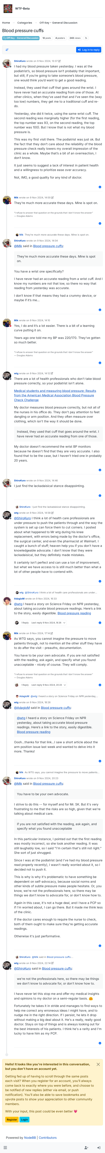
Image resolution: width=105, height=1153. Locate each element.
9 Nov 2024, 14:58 (40, 512)
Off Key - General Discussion (21, 38)
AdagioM (19, 598)
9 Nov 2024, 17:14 (40, 633)
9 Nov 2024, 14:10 (40, 320)
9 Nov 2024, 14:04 (47, 240)
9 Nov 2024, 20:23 (47, 778)
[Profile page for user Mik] (7, 200)
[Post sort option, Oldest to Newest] (7, 50)
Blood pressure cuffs (48, 246)
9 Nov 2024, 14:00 (40, 197)
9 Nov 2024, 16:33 (46, 598)
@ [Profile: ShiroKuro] (22, 518)
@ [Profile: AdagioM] (22, 708)
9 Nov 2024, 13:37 (47, 61)
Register (12, 1119)
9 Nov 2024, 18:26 (40, 702)
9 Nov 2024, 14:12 (40, 373)
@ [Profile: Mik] (18, 246)
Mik (16, 197)
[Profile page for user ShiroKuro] (7, 63)
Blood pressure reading (74, 613)
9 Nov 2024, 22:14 (40, 963)
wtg (16, 373)
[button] (5, 1148)
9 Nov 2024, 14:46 (47, 480)
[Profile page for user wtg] (7, 376)
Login (24, 1119)
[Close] (98, 1064)
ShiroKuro (20, 61)
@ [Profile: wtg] (18, 604)
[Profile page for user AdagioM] (7, 601)
